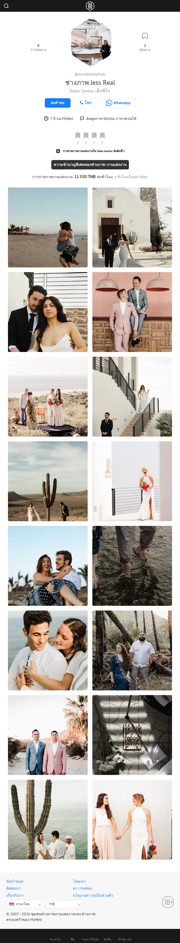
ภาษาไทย (19, 904)
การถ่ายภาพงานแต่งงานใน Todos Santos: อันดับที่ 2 (94, 151)
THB (52, 904)
